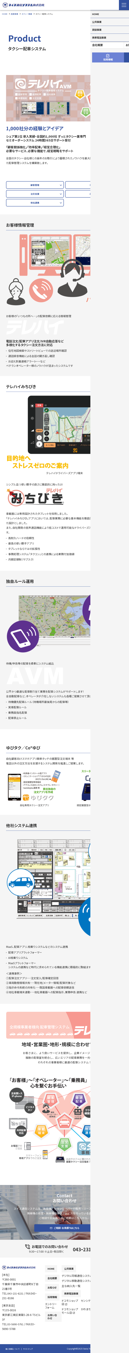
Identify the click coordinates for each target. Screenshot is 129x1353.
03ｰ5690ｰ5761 (16, 1327)
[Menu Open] (124, 5)
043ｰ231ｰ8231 (88, 1252)
